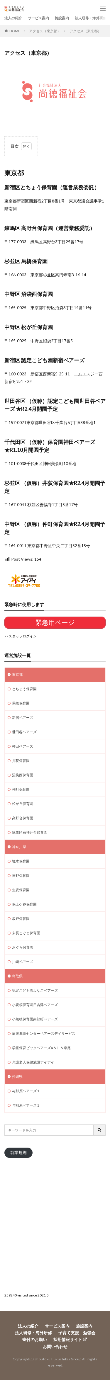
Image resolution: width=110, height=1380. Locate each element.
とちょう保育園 (24, 689)
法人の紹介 (13, 18)
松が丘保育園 (22, 804)
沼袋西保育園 (22, 775)
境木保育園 (21, 861)
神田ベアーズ (22, 746)
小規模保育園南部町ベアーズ (35, 1019)
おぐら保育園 (22, 947)
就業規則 (18, 1152)
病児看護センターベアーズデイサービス (43, 1033)
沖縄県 (17, 1076)
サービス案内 (38, 18)
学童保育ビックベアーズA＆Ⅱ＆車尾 (41, 1048)
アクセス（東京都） (45, 31)
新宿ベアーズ (22, 717)
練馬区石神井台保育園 (29, 832)
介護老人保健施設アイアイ (33, 1062)
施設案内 (62, 18)
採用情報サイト (67, 1339)
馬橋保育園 (21, 703)
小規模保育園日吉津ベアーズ (35, 1005)
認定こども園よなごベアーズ (35, 990)
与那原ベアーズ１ (26, 1091)
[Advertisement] (55, 1224)
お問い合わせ (55, 1346)
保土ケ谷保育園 (24, 904)
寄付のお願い (34, 1339)
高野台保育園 (22, 818)
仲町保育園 (21, 789)
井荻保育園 (21, 760)
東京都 (17, 674)
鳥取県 (17, 976)
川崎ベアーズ (22, 961)
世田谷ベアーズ (24, 732)
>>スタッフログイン (20, 636)
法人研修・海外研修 (90, 18)
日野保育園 (21, 875)
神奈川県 (19, 847)
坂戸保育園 (21, 918)
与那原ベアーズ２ (26, 1105)
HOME (14, 31)
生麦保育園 (21, 890)
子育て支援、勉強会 (76, 1332)
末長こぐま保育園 (26, 933)
